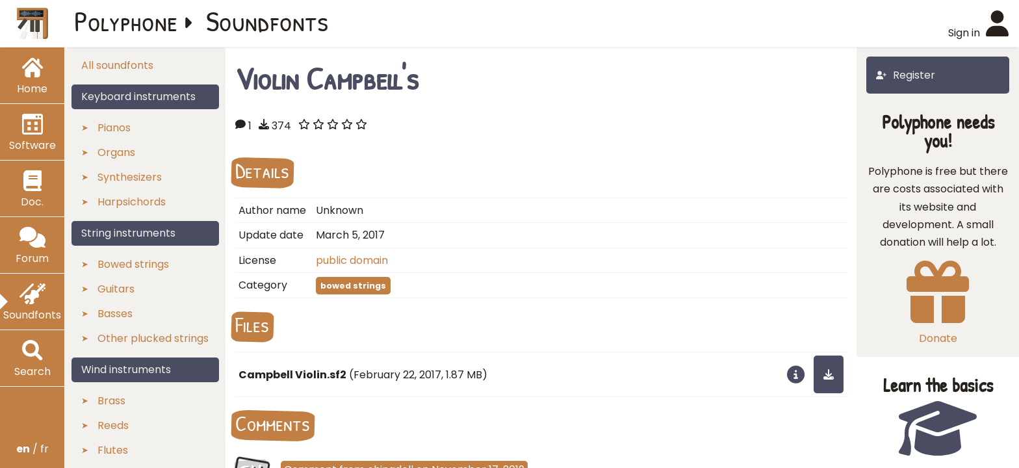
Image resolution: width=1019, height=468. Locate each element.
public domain (352, 260)
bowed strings (353, 285)
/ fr (32, 448)
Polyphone (126, 20)
